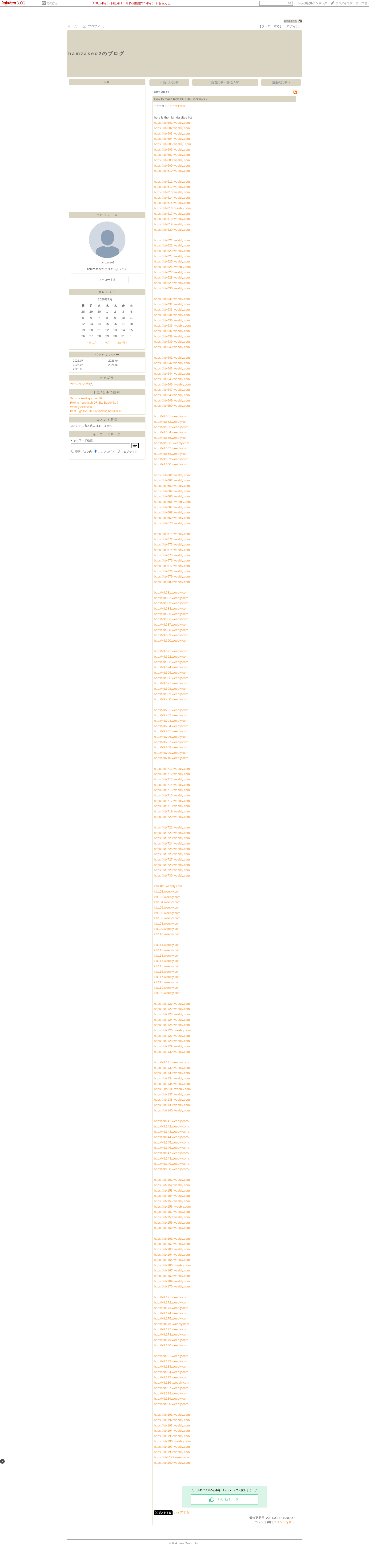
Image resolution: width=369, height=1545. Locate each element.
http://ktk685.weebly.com (171, 614)
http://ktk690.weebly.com (171, 640)
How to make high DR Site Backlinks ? (94, 402)
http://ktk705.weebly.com (171, 731)
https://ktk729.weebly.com (172, 870)
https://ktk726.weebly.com (172, 854)
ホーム (72, 26)
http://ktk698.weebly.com (171, 688)
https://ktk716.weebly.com (172, 795)
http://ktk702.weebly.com (171, 715)
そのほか (52, 3)
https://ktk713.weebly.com (172, 779)
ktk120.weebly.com (167, 993)
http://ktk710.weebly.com (171, 758)
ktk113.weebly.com (167, 955)
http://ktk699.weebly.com (171, 694)
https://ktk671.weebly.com (172, 534)
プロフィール (97, 26)
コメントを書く (284, 1522)
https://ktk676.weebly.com (172, 560)
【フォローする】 (270, 26)
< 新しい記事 (169, 82)
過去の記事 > (281, 82)
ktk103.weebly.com (167, 897)
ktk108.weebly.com (167, 923)
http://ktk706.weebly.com (171, 736)
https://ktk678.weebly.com (172, 571)
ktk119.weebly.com (167, 987)
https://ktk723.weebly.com (172, 838)
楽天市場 (361, 3)
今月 (107, 342)
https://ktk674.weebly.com (172, 550)
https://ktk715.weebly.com (172, 790)
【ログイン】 (293, 26)
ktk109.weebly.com (167, 928)
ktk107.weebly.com (167, 918)
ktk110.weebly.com (167, 934)
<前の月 (91, 342)
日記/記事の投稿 (107, 392)
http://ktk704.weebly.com (171, 726)
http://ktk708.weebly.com (171, 747)
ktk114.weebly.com (167, 961)
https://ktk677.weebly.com (172, 566)
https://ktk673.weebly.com (172, 544)
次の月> (122, 342)
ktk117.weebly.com (167, 977)
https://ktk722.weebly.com (172, 833)
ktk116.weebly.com (167, 971)
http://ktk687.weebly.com (171, 624)
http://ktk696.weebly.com (171, 678)
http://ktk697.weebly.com (171, 683)
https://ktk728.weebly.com (172, 865)
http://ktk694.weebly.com (171, 667)
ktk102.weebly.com (167, 891)
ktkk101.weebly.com (168, 886)
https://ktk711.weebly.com (172, 768)
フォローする (107, 279)
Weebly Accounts (81, 407)
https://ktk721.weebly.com (172, 827)
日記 (83, 26)
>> (312, 3)
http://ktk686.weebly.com (171, 619)
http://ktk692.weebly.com (171, 656)
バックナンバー (107, 354)
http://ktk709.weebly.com (171, 752)
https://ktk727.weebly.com (172, 859)
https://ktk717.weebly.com (172, 801)
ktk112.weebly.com (167, 950)
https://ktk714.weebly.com (172, 785)
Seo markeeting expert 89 (86, 398)
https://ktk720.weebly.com (172, 817)
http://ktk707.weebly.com (171, 742)
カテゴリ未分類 (80, 383)
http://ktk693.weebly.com (171, 662)
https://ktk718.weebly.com (172, 806)
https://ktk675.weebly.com (172, 555)
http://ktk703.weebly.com (171, 720)
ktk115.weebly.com (167, 966)
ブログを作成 (343, 3)
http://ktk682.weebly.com (171, 598)
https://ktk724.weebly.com (172, 843)
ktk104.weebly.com (167, 902)
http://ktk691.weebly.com (171, 651)
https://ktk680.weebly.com (172, 582)
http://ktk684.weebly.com (171, 608)
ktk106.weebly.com (167, 913)
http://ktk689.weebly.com (171, 635)
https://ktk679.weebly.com (172, 576)
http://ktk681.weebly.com (171, 592)
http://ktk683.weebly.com (171, 603)
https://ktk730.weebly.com (172, 875)
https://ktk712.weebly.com (172, 774)
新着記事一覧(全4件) (225, 82)
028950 (290, 21)
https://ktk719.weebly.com (172, 811)
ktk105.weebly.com (167, 907)
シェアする (181, 1512)
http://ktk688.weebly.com (171, 630)
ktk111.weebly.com (167, 945)
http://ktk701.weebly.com (171, 710)
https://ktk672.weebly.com (172, 539)
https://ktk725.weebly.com (172, 849)
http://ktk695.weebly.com (171, 672)
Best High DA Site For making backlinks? (95, 411)
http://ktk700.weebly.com (171, 699)
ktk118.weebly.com (167, 982)
